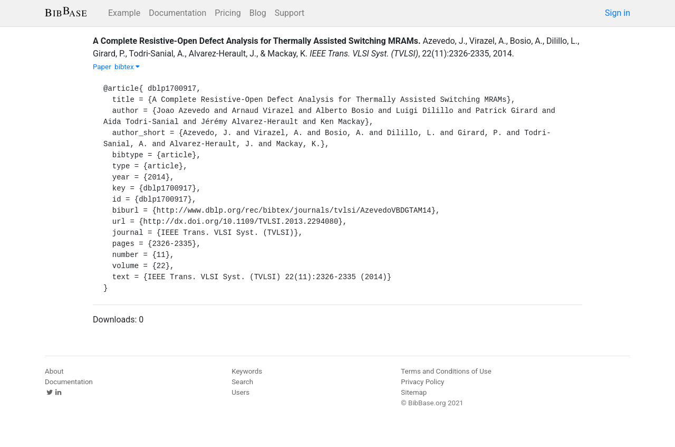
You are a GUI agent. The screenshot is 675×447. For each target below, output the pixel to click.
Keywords (247, 371)
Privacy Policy (422, 382)
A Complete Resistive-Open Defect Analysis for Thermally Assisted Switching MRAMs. (257, 41)
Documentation (177, 13)
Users (240, 392)
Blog (257, 13)
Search (242, 382)
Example (124, 13)
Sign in (617, 13)
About (54, 371)
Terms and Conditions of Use (446, 371)
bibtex (127, 67)
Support (289, 13)
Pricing (228, 13)
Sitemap (414, 392)
